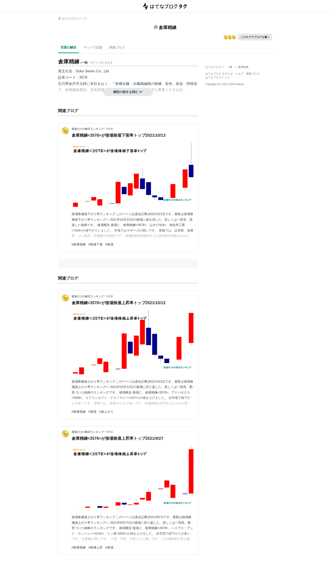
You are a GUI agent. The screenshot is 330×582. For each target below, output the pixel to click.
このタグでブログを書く (255, 37)
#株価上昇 (95, 547)
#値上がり (106, 411)
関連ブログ (117, 47)
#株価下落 (95, 244)
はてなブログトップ (217, 77)
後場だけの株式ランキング (88, 128)
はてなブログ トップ (72, 18)
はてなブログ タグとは (219, 73)
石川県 (63, 84)
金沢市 (74, 84)
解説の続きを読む (128, 92)
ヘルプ (239, 73)
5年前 (109, 128)
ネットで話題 (92, 47)
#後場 (109, 244)
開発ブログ (252, 73)
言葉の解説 (68, 47)
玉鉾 (83, 84)
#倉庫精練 (79, 244)
